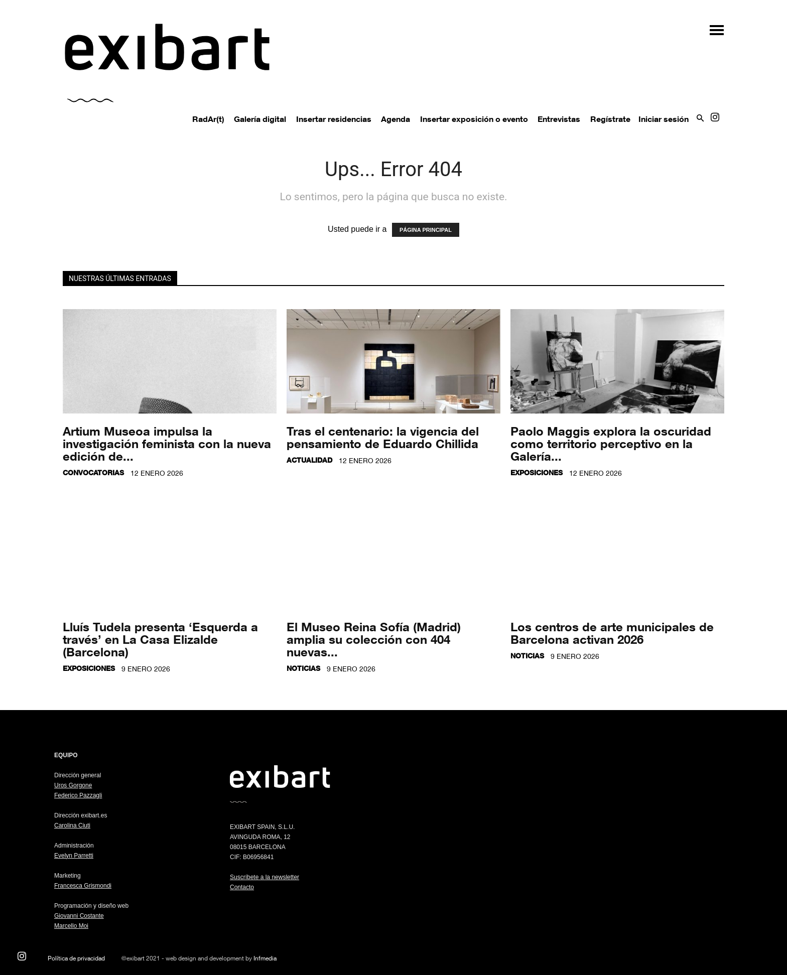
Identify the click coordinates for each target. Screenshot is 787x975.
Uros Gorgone (73, 785)
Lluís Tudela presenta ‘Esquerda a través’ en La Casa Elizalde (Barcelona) (160, 639)
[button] (712, 26)
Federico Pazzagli (78, 795)
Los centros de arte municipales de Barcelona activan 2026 (612, 632)
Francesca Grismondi (82, 885)
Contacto (242, 887)
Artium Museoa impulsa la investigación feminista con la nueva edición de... (167, 443)
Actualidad (309, 460)
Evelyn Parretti (73, 855)
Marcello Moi (71, 925)
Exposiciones (536, 472)
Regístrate (610, 119)
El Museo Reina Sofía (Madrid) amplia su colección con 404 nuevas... (374, 639)
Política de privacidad (76, 958)
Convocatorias (93, 472)
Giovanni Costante (79, 915)
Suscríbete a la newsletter (264, 877)
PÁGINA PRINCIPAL (426, 230)
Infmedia (265, 958)
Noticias (303, 668)
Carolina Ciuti (72, 825)
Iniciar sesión (663, 119)
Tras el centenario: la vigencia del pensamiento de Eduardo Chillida (383, 437)
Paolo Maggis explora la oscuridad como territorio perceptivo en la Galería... (610, 443)
